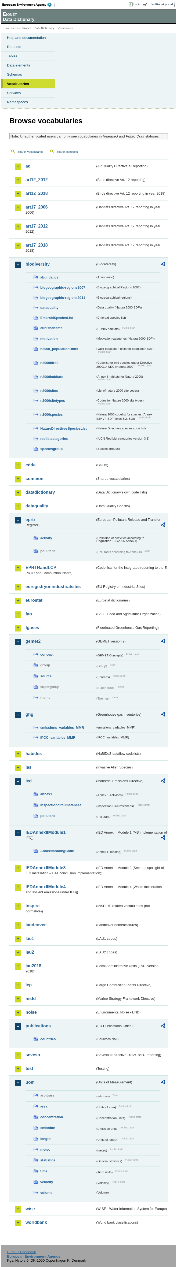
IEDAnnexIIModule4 (46, 887)
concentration (51, 1117)
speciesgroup (51, 449)
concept (46, 654)
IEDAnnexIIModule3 (46, 867)
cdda (30, 465)
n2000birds (49, 363)
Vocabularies (18, 84)
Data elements (18, 65)
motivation (49, 339)
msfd (31, 998)
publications (38, 1026)
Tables (12, 56)
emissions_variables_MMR (62, 728)
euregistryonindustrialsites (53, 586)
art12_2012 (37, 179)
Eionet (27, 28)
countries (48, 1039)
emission (47, 1128)
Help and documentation (26, 38)
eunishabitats (51, 328)
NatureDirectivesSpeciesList (63, 428)
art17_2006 (37, 207)
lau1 (30, 938)
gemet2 (33, 641)
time (43, 1171)
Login (136, 4)
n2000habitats (51, 377)
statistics (47, 1160)
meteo (45, 1149)
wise (30, 1208)
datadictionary (40, 492)
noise (31, 1012)
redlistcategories (54, 439)
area (43, 1106)
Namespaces (17, 102)
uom (30, 1082)
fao (29, 614)
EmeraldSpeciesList (56, 318)
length (45, 1139)
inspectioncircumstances (61, 805)
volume (46, 1193)
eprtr (30, 519)
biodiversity (38, 264)
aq (28, 166)
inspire (32, 906)
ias (28, 767)
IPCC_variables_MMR (57, 737)
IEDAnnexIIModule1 (46, 832)
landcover (36, 925)
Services (14, 93)
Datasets (14, 47)
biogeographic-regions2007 (62, 287)
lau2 (30, 952)
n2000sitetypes (52, 401)
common (35, 478)
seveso (33, 1055)
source (46, 676)
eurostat (34, 600)
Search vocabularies (30, 151)
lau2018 (33, 966)
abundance (49, 277)
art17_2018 (37, 245)
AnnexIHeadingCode (57, 851)
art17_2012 (37, 226)
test (29, 1068)
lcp (29, 985)
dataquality (49, 308)
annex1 (46, 794)
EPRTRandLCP (41, 567)
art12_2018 (37, 193)
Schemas (14, 74)
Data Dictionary (44, 28)
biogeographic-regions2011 (62, 298)
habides (34, 753)
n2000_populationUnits (59, 349)
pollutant (47, 816)
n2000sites (49, 391)
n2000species (51, 415)
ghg (29, 714)
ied (29, 781)
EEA (28, 4)
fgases (32, 627)
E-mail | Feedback (21, 1252)
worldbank (36, 1222)
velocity (46, 1182)
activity (46, 538)
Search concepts (67, 151)
